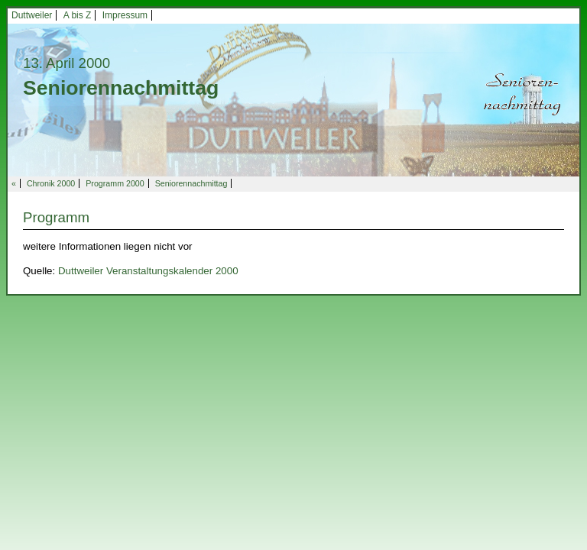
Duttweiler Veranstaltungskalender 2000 (148, 271)
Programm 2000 (115, 183)
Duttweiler (31, 15)
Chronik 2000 (51, 183)
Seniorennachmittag (191, 183)
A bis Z (77, 15)
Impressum (125, 15)
